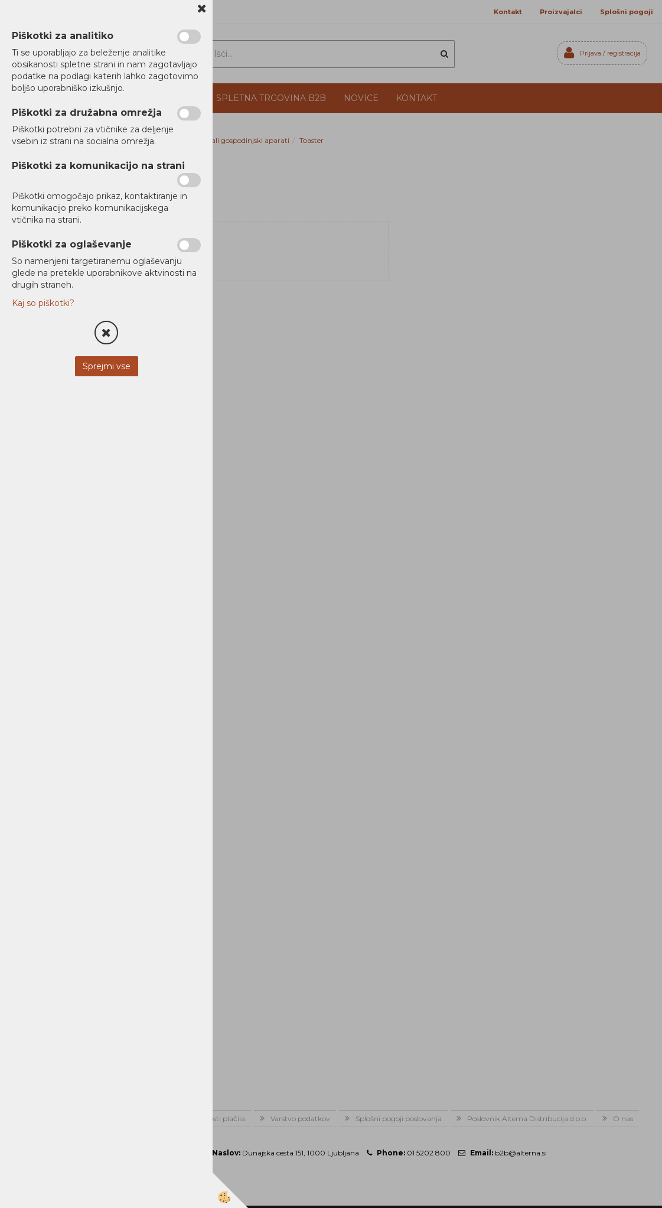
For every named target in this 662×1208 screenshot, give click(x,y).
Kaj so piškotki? (43, 303)
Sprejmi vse (107, 366)
